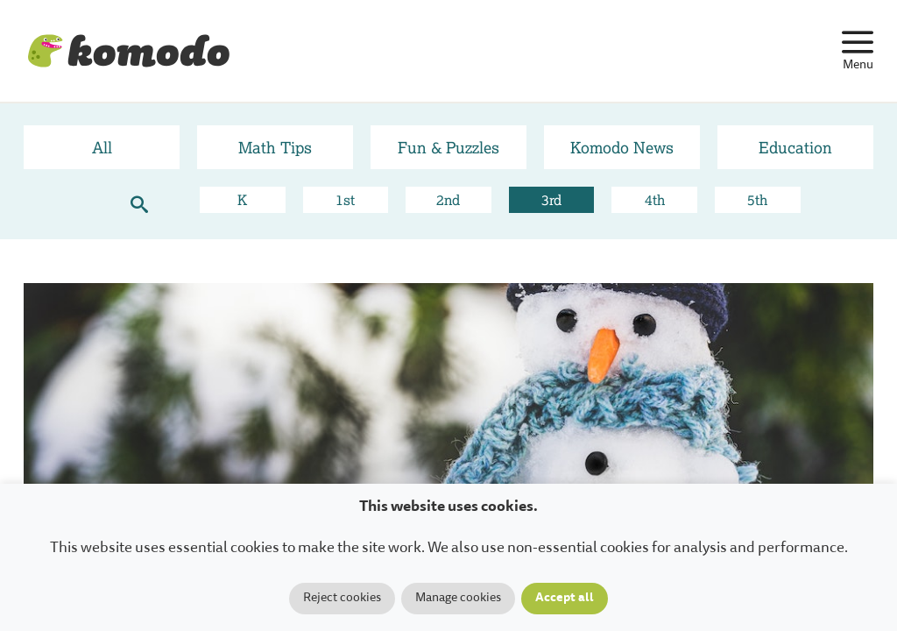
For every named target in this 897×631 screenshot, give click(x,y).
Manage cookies (458, 598)
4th (655, 199)
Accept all (564, 598)
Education (795, 147)
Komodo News (622, 147)
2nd (448, 199)
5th (757, 199)
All (102, 147)
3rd (551, 199)
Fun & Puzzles (448, 147)
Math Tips (275, 147)
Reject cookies (342, 598)
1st (345, 199)
